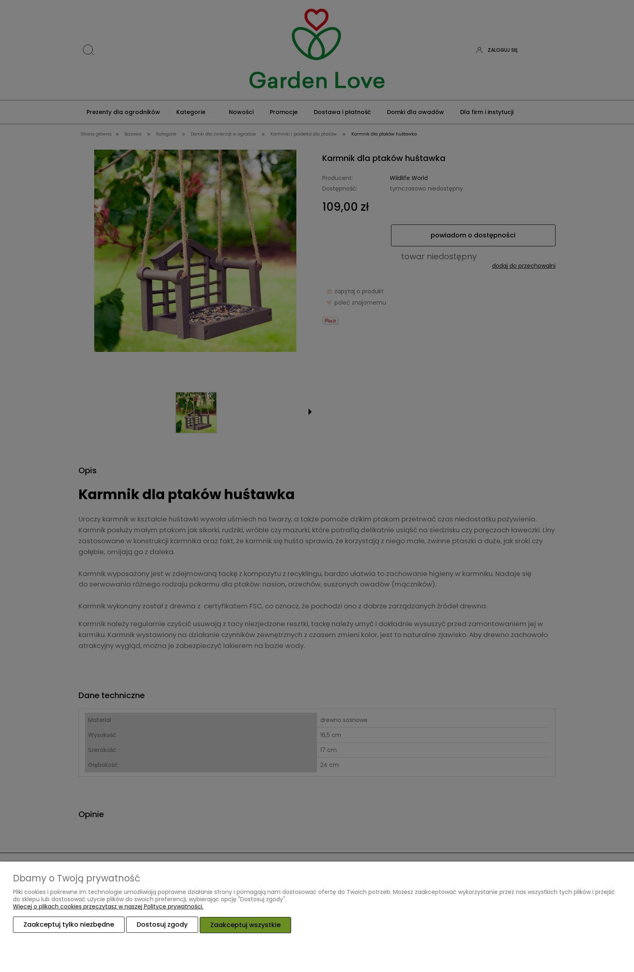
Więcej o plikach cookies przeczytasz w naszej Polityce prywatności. (108, 907)
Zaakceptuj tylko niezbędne (68, 925)
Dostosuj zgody (162, 925)
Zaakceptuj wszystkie (245, 925)
